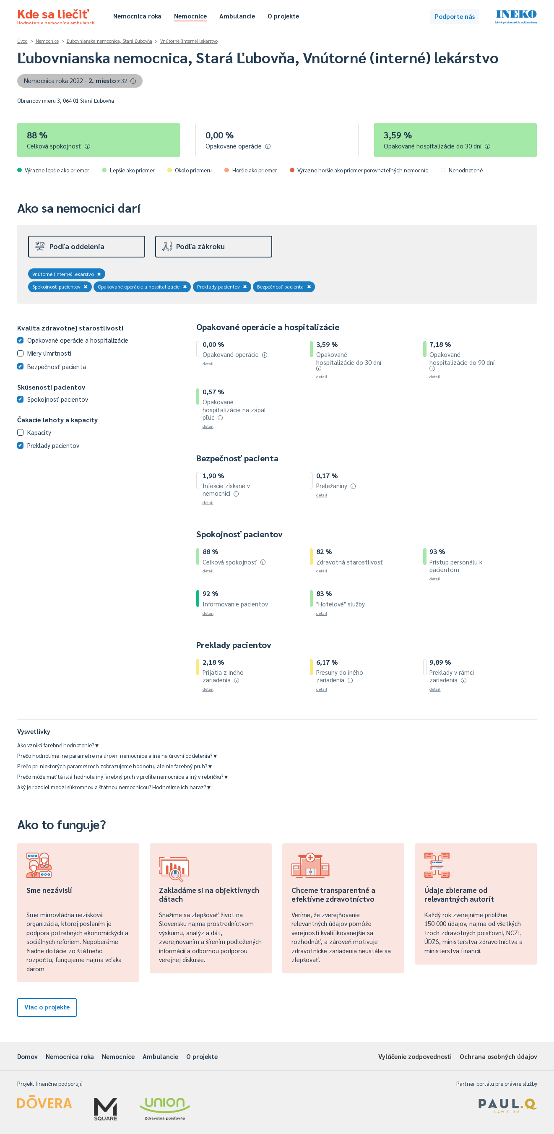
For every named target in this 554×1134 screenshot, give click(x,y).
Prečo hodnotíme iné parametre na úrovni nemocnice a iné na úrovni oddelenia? (117, 755)
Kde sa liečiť (55, 15)
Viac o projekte (47, 1007)
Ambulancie (237, 16)
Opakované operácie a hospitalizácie (142, 286)
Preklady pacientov (222, 286)
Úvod (22, 41)
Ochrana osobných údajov (498, 1056)
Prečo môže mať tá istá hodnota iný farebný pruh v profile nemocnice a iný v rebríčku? (122, 776)
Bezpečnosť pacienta (284, 286)
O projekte (283, 16)
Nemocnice (190, 16)
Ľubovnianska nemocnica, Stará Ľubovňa (109, 41)
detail (208, 363)
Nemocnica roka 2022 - (80, 80)
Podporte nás (455, 16)
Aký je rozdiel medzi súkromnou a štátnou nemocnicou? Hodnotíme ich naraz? (114, 787)
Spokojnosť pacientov (60, 286)
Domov (27, 1056)
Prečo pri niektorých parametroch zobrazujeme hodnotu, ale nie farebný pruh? (114, 766)
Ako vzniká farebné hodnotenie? (58, 745)
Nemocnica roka (137, 16)
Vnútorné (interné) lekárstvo (189, 41)
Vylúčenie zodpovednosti (415, 1056)
